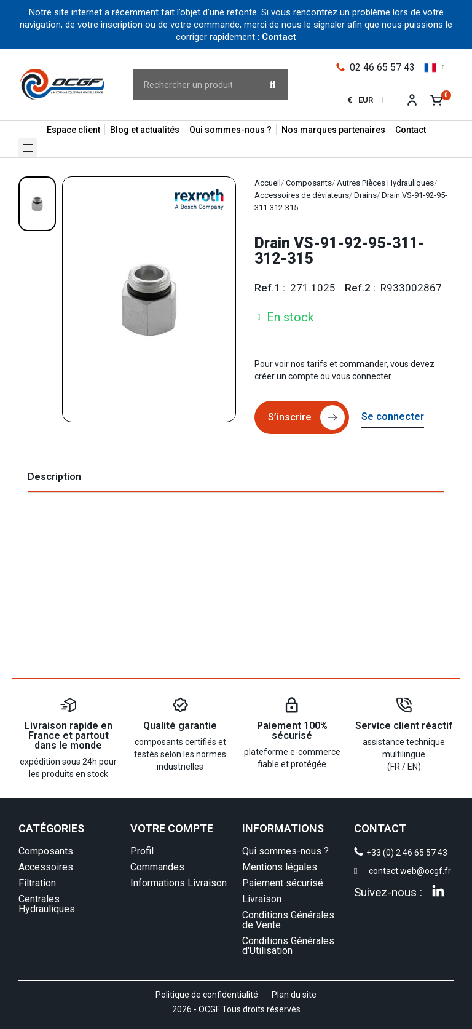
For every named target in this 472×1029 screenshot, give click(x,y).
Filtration (37, 883)
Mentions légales (279, 867)
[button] (27, 148)
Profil (142, 851)
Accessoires (45, 867)
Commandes (157, 867)
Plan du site (294, 994)
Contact (279, 36)
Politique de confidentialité (206, 994)
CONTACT (380, 828)
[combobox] (189, 84)
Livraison (261, 899)
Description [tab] (54, 477)
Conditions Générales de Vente (288, 920)
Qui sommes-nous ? (285, 851)
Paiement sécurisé (282, 883)
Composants (45, 851)
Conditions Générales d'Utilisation (288, 945)
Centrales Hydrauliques (46, 904)
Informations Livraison (178, 883)
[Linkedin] (438, 890)
